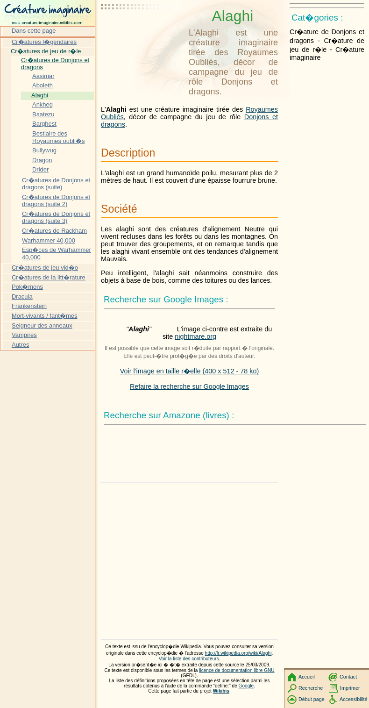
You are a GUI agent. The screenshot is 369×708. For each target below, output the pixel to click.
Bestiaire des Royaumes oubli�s (58, 137)
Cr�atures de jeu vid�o (45, 267)
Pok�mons (27, 286)
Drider (40, 169)
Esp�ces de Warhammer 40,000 (56, 253)
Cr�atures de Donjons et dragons (55, 64)
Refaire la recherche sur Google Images (189, 386)
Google (246, 685)
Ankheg (42, 104)
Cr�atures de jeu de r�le (46, 51)
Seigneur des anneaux (42, 325)
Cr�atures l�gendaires (44, 41)
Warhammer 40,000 (48, 240)
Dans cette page (34, 30)
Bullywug (44, 150)
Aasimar (43, 75)
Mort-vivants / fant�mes (44, 315)
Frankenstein (29, 305)
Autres (20, 344)
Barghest (44, 123)
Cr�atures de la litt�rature (48, 277)
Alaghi (39, 95)
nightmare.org (195, 336)
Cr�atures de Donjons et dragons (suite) (56, 184)
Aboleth (42, 85)
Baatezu (43, 114)
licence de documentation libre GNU (236, 670)
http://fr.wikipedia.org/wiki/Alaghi (238, 653)
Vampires (24, 334)
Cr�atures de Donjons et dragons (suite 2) (56, 200)
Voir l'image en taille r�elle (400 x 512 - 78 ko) (189, 371)
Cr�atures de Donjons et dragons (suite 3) (56, 217)
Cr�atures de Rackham (54, 230)
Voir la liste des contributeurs (189, 658)
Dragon (42, 160)
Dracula (22, 296)
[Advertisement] (143, 30)
